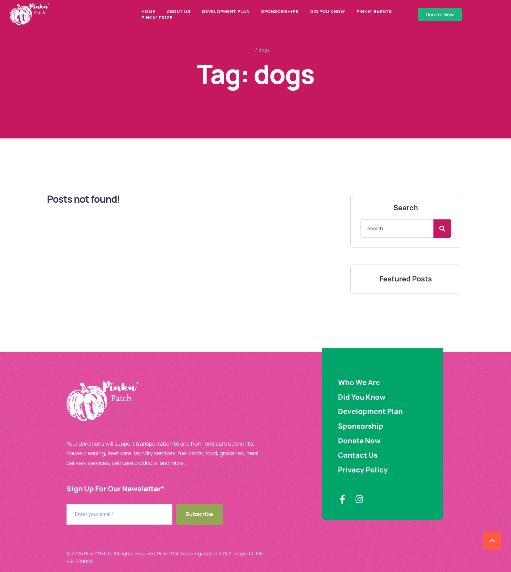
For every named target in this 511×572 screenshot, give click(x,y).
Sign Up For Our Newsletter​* (115, 489)
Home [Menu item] (148, 11)
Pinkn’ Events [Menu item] (374, 11)
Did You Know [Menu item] (327, 11)
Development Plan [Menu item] (226, 11)
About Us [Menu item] (179, 11)
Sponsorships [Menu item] (280, 11)
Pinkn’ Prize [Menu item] (157, 18)
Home (247, 50)
